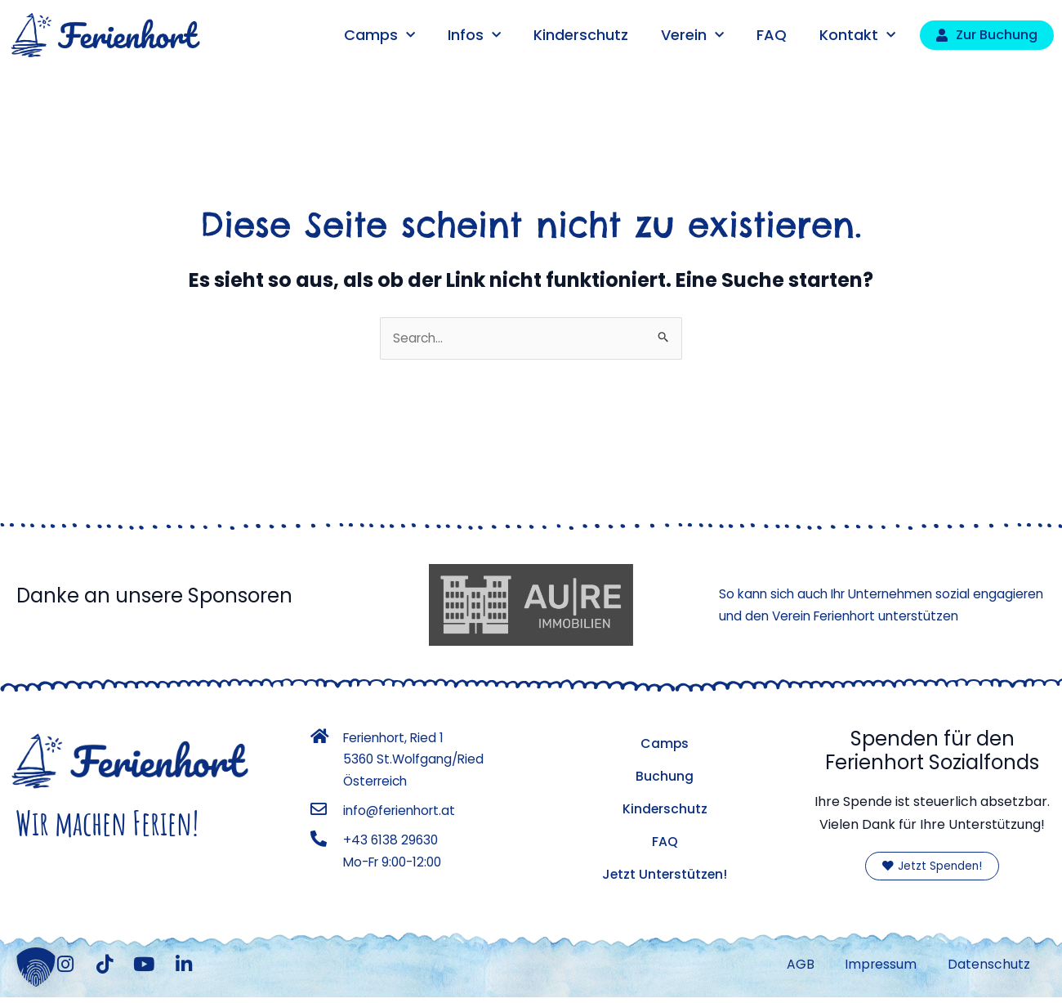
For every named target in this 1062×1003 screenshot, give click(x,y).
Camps (379, 35)
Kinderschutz (580, 35)
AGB (795, 967)
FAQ (771, 35)
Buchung (665, 777)
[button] (36, 967)
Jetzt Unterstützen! (665, 875)
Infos (474, 35)
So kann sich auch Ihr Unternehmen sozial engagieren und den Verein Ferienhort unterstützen (852, 605)
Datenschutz (988, 967)
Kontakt (857, 35)
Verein (692, 35)
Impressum (877, 967)
